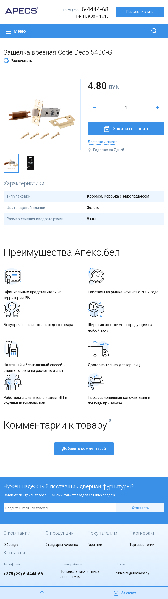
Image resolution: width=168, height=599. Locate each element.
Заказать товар (126, 128)
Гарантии (95, 545)
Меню (16, 31)
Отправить (140, 508)
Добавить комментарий (84, 448)
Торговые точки (141, 545)
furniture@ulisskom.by (132, 573)
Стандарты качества (62, 545)
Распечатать (18, 60)
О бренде (11, 545)
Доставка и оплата (102, 142)
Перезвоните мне (140, 11)
